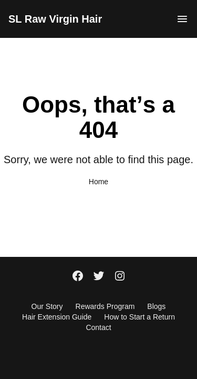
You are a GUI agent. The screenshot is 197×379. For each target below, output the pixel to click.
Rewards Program (105, 306)
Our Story (47, 306)
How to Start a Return (139, 317)
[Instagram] (119, 277)
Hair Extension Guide (56, 317)
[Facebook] (77, 277)
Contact (98, 327)
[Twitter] (98, 277)
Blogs (156, 306)
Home (98, 181)
